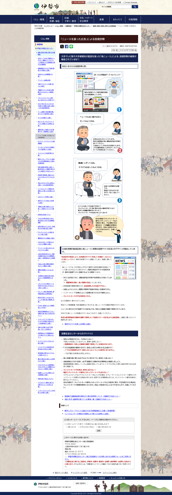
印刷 (113, 50)
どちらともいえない (87, 427)
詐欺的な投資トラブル (44, 214)
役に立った (72, 427)
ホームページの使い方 (118, 478)
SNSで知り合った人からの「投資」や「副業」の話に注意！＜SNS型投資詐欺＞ (46, 106)
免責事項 (102, 478)
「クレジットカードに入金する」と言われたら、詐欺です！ (46, 98)
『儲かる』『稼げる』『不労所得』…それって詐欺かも (45, 328)
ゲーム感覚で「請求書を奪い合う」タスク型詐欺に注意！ (46, 112)
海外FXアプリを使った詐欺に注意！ (78, 324)
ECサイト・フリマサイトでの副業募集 (46, 142)
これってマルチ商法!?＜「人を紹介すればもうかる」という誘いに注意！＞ (46, 285)
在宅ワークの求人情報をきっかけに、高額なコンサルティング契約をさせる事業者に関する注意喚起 (46, 61)
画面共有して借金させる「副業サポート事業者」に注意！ (46, 130)
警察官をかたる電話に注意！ (46, 238)
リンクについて (72, 478)
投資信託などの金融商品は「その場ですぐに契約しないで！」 (46, 335)
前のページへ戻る (61, 472)
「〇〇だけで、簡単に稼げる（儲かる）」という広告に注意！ (46, 384)
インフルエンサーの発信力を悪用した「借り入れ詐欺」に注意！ (87, 414)
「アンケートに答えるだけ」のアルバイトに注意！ (46, 249)
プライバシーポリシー (55, 478)
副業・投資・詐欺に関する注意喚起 (104, 26)
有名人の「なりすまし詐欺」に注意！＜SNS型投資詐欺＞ (46, 184)
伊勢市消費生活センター (82, 26)
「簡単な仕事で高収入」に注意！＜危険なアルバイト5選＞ (46, 208)
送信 (98, 430)
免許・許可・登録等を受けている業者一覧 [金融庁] (88, 399)
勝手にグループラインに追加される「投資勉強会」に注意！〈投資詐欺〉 (90, 411)
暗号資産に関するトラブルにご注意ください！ (46, 354)
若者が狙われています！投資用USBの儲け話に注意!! (46, 227)
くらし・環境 (59, 26)
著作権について (88, 478)
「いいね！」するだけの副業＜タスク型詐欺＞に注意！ (46, 148)
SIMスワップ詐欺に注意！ (46, 196)
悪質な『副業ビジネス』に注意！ (45, 271)
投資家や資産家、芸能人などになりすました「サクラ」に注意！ (46, 177)
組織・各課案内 (81, 483)
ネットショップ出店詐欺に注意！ (46, 154)
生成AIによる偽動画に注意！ (45, 75)
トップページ (48, 26)
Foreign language (130, 2)
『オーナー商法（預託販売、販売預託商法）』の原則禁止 (46, 292)
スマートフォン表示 (110, 472)
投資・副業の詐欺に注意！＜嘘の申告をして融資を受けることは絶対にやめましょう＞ (46, 169)
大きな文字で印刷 (127, 50)
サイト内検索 (106, 7)
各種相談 (68, 26)
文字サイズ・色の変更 (114, 2)
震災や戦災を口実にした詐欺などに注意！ (46, 360)
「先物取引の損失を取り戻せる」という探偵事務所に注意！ (46, 278)
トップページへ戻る (80, 472)
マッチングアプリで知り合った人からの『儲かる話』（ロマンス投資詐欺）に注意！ (46, 321)
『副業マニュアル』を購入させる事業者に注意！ (46, 373)
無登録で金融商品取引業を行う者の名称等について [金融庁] (92, 396)
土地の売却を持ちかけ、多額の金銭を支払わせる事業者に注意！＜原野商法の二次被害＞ (46, 257)
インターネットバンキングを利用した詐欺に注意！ (46, 391)
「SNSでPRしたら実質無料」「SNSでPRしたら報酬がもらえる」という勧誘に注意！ (46, 367)
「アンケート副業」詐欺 (44, 80)
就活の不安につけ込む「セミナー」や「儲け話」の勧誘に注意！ (46, 299)
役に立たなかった (104, 427)
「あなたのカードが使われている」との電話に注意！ (46, 243)
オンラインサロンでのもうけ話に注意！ (46, 342)
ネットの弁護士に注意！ (45, 117)
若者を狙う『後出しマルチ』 (45, 378)
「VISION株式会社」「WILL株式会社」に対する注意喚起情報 (46, 220)
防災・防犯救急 (79, 2)
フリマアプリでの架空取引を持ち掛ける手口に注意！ (46, 348)
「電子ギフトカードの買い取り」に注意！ (46, 85)
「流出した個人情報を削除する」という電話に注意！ (46, 265)
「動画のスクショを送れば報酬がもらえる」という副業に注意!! (46, 92)
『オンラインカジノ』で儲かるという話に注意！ (46, 233)
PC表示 (93, 472)
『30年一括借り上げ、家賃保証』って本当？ (46, 306)
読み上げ (102, 2)
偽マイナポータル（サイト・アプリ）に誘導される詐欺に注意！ (46, 123)
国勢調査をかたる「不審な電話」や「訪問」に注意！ (46, 69)
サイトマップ (92, 2)
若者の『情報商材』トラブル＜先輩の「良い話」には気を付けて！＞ (46, 313)
